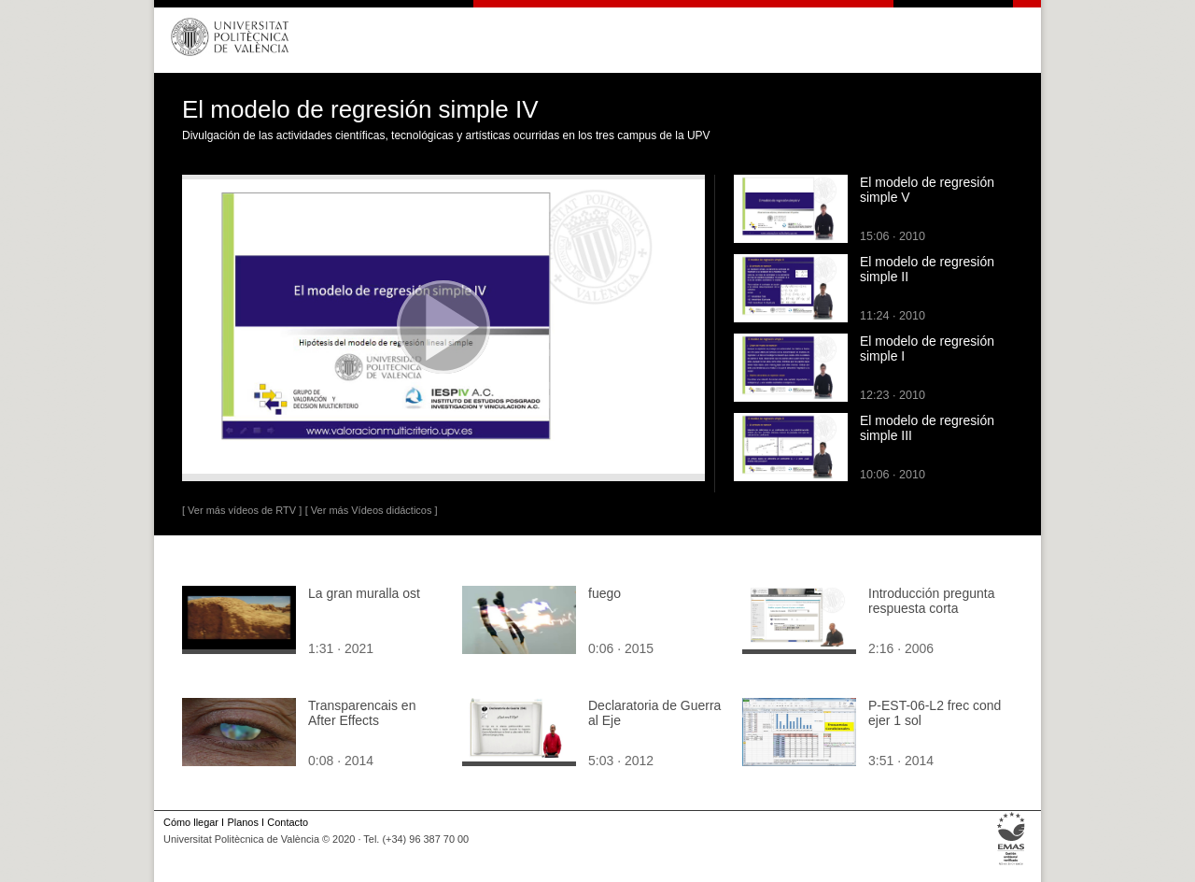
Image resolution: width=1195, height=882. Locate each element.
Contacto (287, 822)
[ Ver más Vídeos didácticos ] (371, 510)
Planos (242, 822)
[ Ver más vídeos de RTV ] (242, 510)
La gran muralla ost (364, 593)
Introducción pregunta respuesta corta (931, 601)
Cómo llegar (190, 822)
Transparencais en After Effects (361, 713)
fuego (604, 593)
